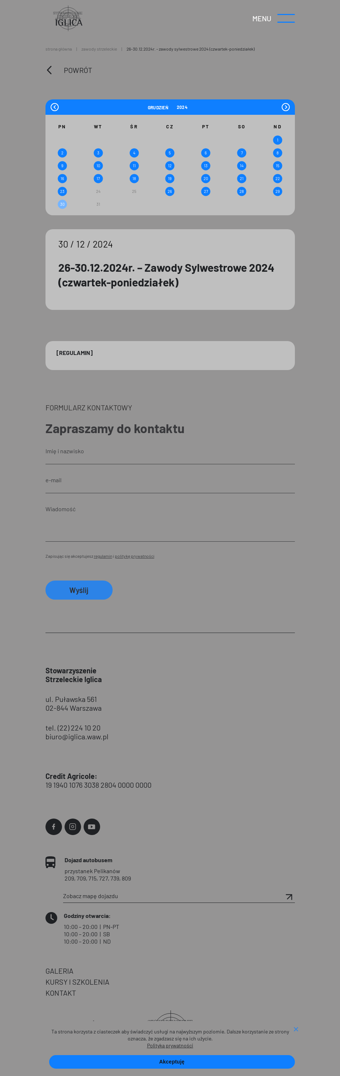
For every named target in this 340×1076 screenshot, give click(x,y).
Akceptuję (171, 1062)
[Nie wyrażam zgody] (295, 1029)
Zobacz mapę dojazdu (179, 896)
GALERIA (59, 970)
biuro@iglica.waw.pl (77, 736)
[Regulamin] (74, 352)
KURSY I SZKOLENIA (77, 981)
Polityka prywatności (170, 1045)
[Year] (182, 107)
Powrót (78, 70)
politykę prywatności (134, 556)
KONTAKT (60, 992)
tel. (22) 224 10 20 (72, 727)
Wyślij (78, 590)
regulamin (103, 556)
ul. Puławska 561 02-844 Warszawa (73, 703)
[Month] (161, 107)
